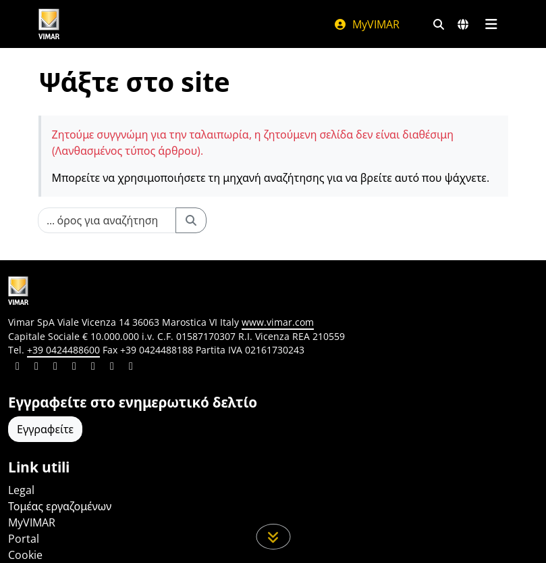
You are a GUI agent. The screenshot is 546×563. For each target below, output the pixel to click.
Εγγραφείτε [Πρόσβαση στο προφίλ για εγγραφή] (45, 429)
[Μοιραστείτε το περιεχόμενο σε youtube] (93, 367)
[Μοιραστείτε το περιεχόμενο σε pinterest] (55, 367)
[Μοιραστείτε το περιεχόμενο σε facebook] (36, 367)
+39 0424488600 (63, 349)
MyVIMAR (366, 24)
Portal (23, 538)
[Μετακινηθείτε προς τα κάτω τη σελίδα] (273, 536)
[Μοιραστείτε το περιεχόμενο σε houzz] (112, 367)
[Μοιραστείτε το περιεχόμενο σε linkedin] (17, 367)
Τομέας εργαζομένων (59, 506)
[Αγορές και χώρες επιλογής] (463, 24)
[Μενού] (491, 24)
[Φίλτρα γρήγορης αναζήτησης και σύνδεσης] (438, 24)
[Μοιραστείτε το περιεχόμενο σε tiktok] (131, 367)
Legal (21, 490)
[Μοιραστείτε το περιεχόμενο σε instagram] (74, 367)
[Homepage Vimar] (49, 24)
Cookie (25, 554)
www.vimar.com (278, 322)
